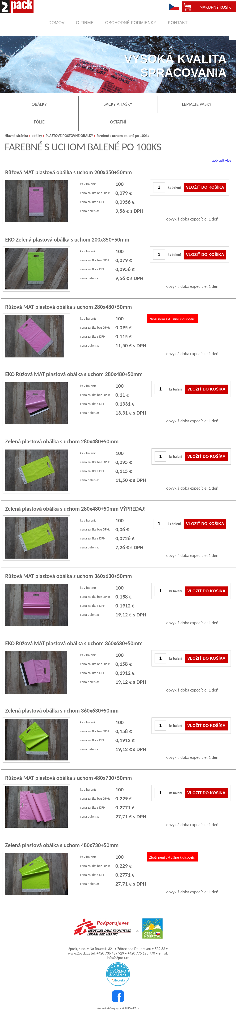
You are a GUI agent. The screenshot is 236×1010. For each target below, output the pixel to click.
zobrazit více (221, 160)
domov (56, 22)
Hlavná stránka (16, 135)
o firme (85, 22)
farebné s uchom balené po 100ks (123, 135)
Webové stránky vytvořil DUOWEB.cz (118, 1008)
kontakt (178, 22)
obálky (37, 135)
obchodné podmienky (130, 22)
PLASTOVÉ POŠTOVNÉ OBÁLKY (69, 135)
